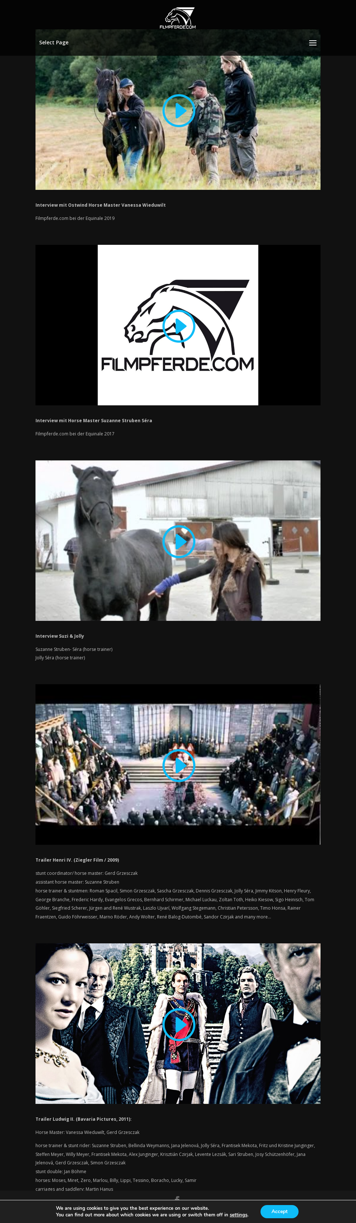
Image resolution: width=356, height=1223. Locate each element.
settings (238, 1215)
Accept (279, 1211)
